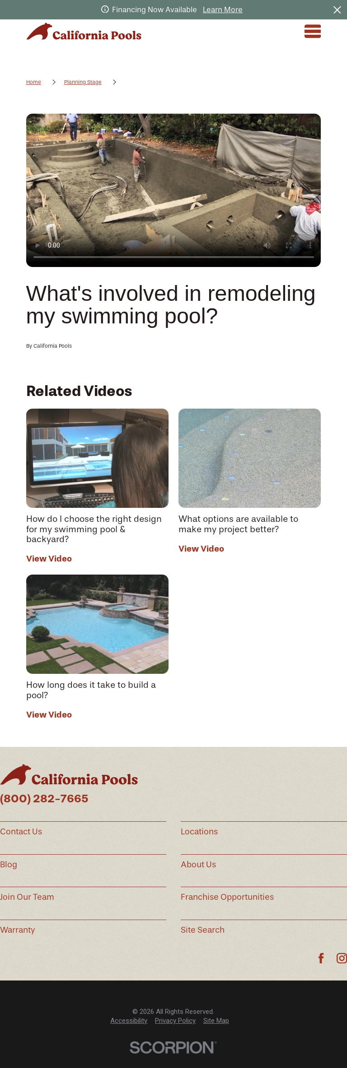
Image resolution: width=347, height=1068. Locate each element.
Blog (8, 865)
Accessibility (128, 1021)
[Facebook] (321, 958)
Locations (199, 832)
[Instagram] (342, 958)
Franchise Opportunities (227, 897)
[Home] (83, 31)
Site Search (203, 930)
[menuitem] (128, 1021)
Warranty (17, 930)
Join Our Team (27, 897)
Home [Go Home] (33, 82)
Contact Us (21, 832)
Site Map (216, 1021)
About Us (198, 865)
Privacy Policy (175, 1021)
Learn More (223, 9)
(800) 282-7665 (44, 799)
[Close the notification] (337, 10)
